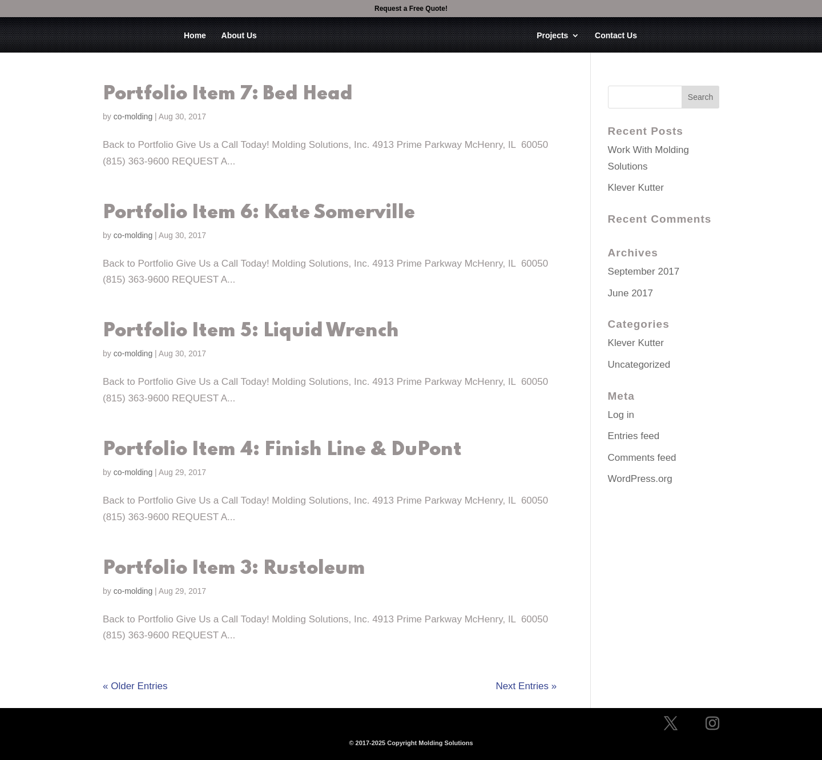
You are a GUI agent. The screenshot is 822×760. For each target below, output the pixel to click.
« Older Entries (135, 686)
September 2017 (644, 271)
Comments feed (642, 457)
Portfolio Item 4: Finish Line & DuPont (282, 450)
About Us (239, 35)
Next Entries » (526, 686)
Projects (552, 35)
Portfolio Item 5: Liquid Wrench (251, 331)
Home (195, 35)
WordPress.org (640, 478)
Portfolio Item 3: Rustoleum (234, 568)
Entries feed (634, 436)
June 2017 (630, 293)
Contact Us (616, 35)
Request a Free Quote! (411, 9)
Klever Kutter (636, 187)
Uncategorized (639, 364)
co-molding (133, 116)
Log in (621, 414)
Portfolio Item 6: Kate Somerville (259, 213)
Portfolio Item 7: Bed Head (228, 94)
